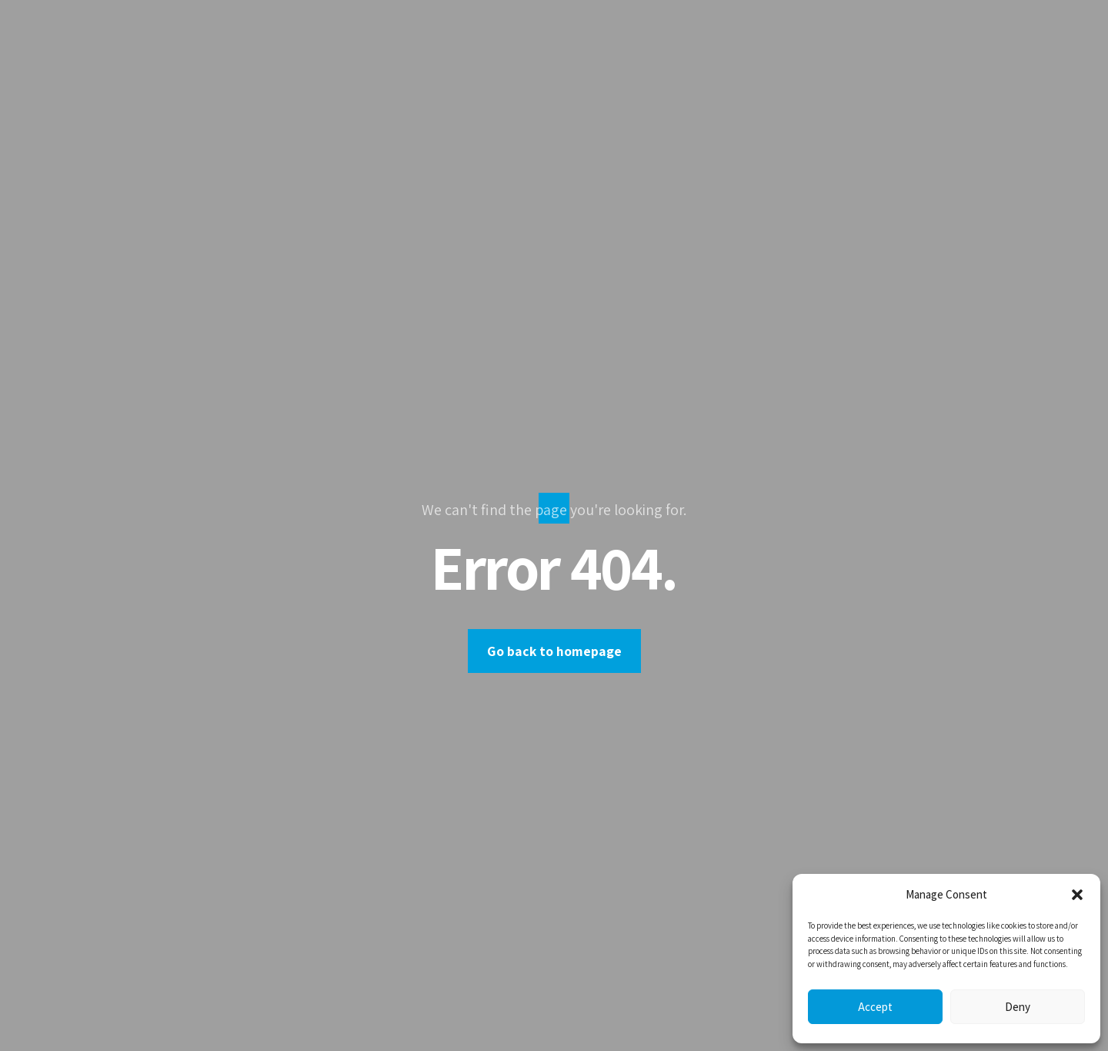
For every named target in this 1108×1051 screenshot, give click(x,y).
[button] (1077, 894)
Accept (875, 1006)
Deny (1017, 1006)
